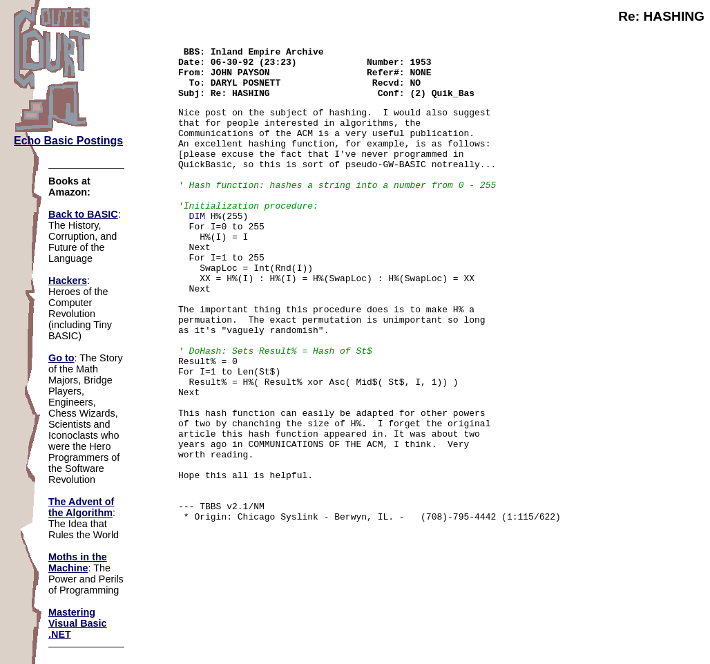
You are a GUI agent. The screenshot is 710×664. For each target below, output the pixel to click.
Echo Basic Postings (68, 140)
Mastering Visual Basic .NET (77, 623)
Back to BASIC (83, 214)
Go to (61, 357)
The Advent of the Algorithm (81, 507)
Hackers (67, 280)
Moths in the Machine (77, 562)
